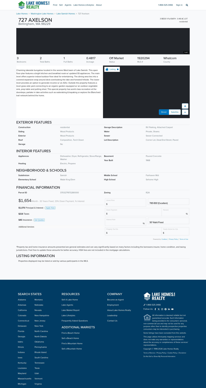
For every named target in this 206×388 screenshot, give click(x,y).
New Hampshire (42, 342)
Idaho (20, 368)
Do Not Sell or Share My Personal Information (159, 383)
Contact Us (112, 347)
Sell (61, 5)
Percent (165, 236)
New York (39, 352)
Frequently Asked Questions (75, 347)
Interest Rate (110, 246)
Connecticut (23, 347)
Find (55, 5)
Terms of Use (184, 265)
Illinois (21, 373)
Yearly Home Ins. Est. (170, 255)
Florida (21, 357)
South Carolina (41, 384)
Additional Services (26, 253)
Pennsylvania (41, 373)
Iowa (20, 384)
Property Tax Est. (112, 255)
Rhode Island (41, 378)
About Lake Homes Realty (119, 336)
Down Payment (111, 236)
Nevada (38, 336)
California (22, 336)
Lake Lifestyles (68, 342)
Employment (113, 331)
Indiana (21, 378)
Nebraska (39, 331)
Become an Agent (115, 326)
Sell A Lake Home (70, 326)
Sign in (179, 5)
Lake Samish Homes (65, 13)
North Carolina (41, 357)
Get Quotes (39, 246)
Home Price (110, 226)
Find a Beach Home (71, 359)
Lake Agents (67, 331)
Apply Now (50, 234)
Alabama (22, 326)
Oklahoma (39, 368)
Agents (68, 5)
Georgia (21, 363)
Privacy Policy (173, 265)
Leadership (112, 342)
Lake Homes (22, 13)
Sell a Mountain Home (72, 375)
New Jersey (40, 347)
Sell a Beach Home (70, 364)
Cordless (164, 265)
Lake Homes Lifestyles (83, 5)
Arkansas (22, 331)
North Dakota (41, 363)
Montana (39, 326)
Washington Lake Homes (42, 13)
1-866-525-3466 (165, 5)
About (99, 5)
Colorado (22, 342)
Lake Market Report (70, 336)
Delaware (22, 352)
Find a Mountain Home (72, 370)
